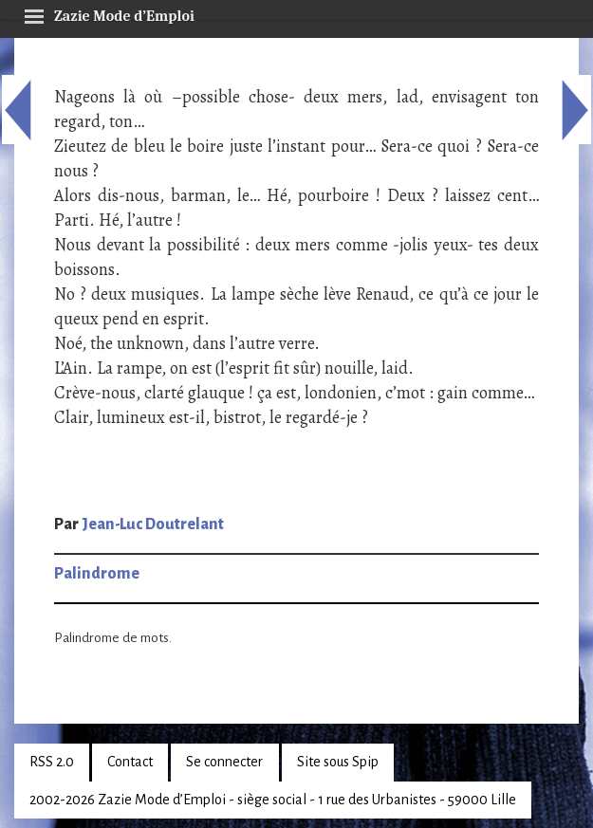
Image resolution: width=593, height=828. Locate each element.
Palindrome (96, 573)
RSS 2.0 (51, 761)
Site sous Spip (338, 761)
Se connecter (224, 761)
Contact (130, 761)
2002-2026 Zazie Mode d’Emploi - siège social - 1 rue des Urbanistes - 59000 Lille (272, 799)
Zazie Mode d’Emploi (109, 13)
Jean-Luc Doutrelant (153, 524)
